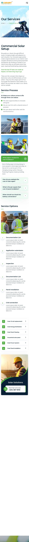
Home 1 (3, 23)
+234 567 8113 (14, 390)
